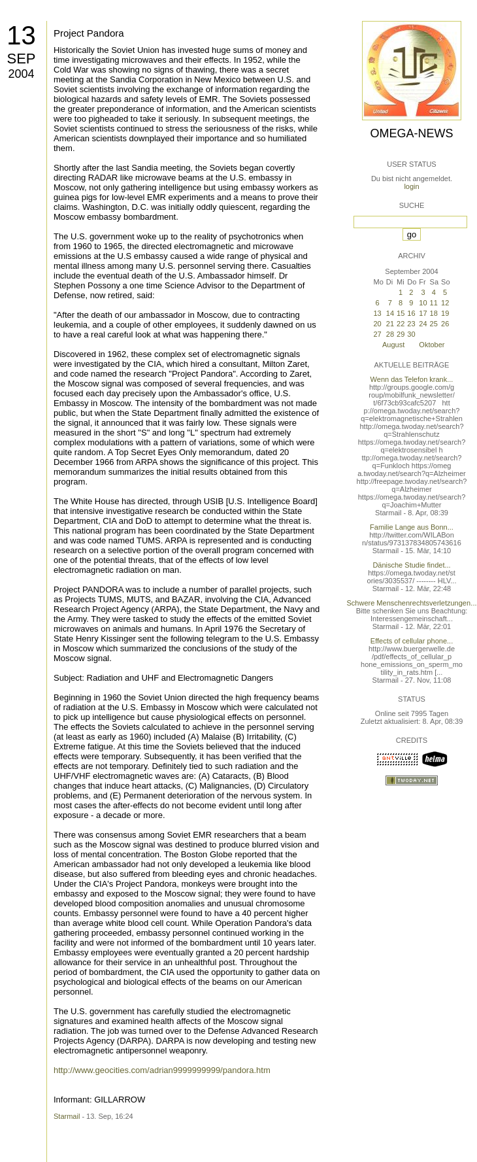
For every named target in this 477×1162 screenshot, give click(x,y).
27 (377, 334)
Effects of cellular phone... (411, 641)
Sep (21, 58)
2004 (21, 73)
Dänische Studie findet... (411, 565)
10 (423, 303)
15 (400, 313)
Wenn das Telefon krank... (411, 379)
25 (434, 324)
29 (400, 334)
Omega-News (411, 133)
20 (377, 324)
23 (411, 324)
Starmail (67, 1116)
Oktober (431, 345)
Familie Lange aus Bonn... (411, 527)
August (393, 345)
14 (390, 313)
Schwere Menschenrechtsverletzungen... (412, 603)
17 (423, 313)
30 (411, 334)
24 (423, 324)
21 (390, 324)
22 (400, 324)
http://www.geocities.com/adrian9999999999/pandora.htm (162, 1070)
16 (411, 313)
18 (434, 313)
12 (445, 303)
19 (445, 313)
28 (390, 334)
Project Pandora (89, 33)
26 (445, 324)
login (411, 186)
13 (21, 35)
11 (434, 303)
